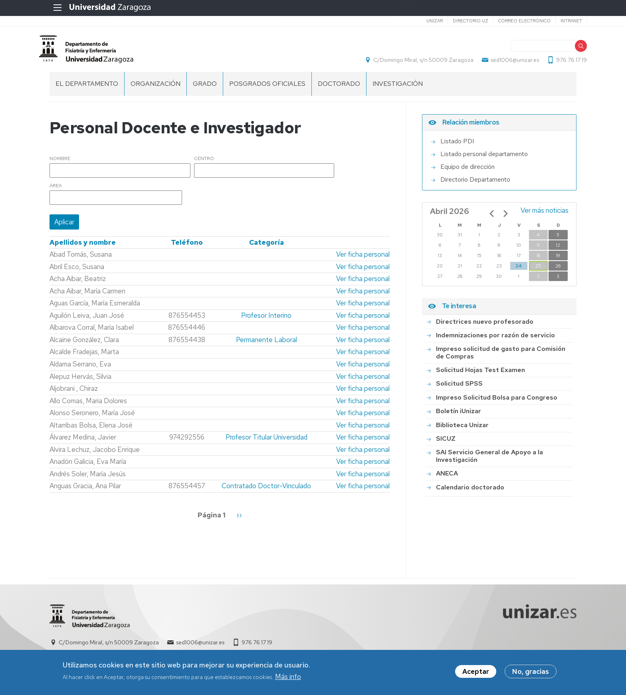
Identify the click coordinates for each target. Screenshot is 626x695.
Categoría (266, 246)
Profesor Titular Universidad (266, 441)
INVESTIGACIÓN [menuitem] (397, 88)
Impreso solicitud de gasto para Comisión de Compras (500, 356)
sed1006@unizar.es (504, 62)
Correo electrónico (513, 21)
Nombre (60, 163)
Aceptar (475, 671)
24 (518, 270)
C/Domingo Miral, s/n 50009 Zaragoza (413, 62)
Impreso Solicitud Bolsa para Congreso (496, 402)
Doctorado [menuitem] (339, 88)
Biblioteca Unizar (462, 429)
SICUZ (446, 443)
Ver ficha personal (363, 258)
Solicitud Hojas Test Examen (480, 374)
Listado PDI (457, 146)
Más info (288, 676)
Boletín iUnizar (458, 415)
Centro (204, 163)
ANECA (447, 477)
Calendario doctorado (470, 491)
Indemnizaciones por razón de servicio (495, 339)
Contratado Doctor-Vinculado (266, 490)
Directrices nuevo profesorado (484, 326)
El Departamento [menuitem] (86, 88)
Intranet (560, 21)
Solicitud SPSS (459, 388)
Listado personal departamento (484, 158)
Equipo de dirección (467, 171)
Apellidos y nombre (83, 246)
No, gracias (530, 671)
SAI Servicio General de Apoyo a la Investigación (489, 460)
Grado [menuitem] (205, 88)
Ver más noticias (545, 215)
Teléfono (187, 246)
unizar (424, 21)
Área (56, 190)
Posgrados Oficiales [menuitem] (267, 88)
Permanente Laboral (266, 344)
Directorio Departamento (475, 184)
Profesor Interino (266, 319)
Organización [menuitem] (155, 88)
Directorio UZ (459, 21)
